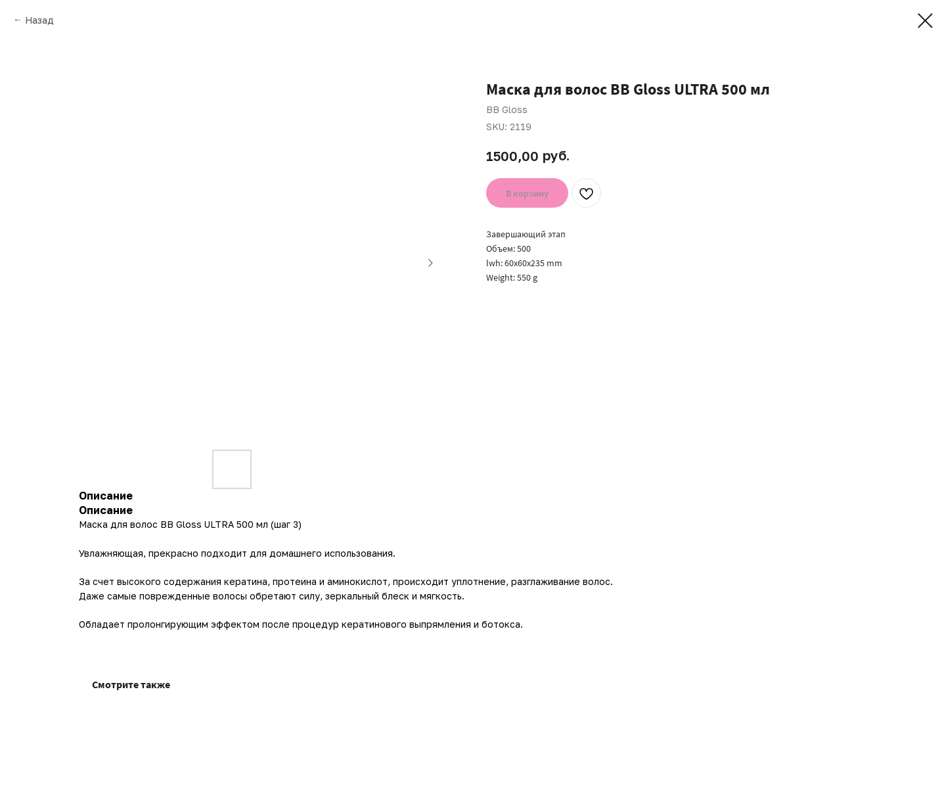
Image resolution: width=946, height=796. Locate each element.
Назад (39, 20)
